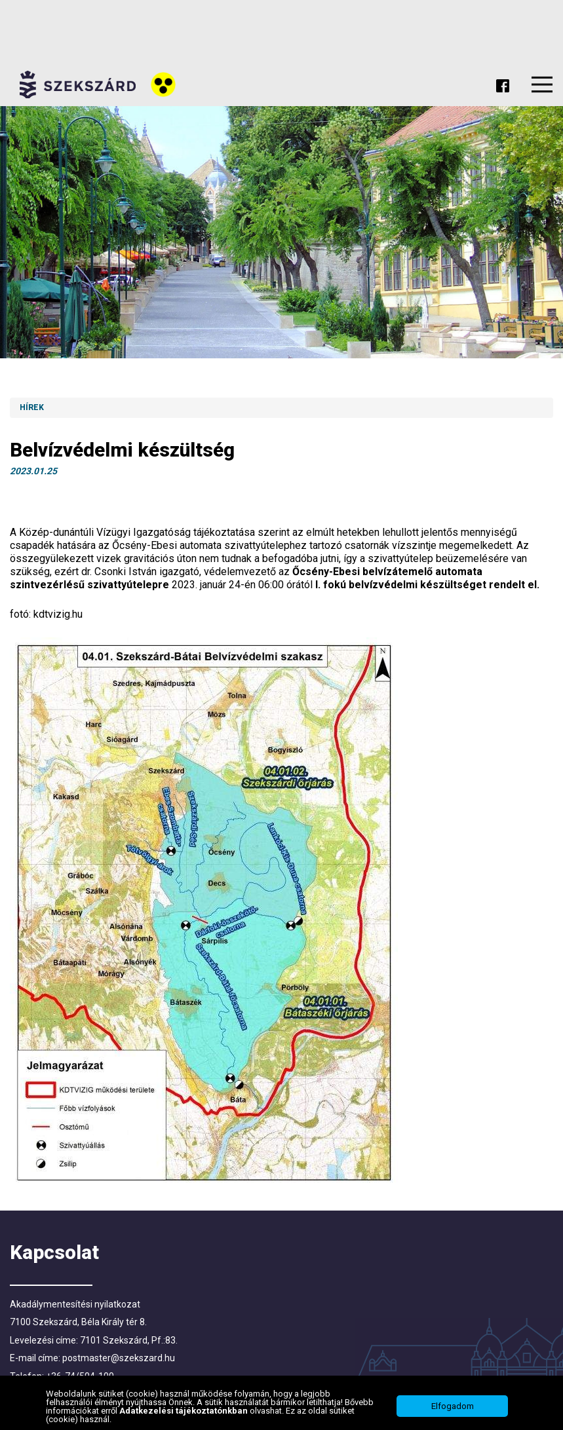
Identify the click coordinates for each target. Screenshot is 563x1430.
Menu (542, 84)
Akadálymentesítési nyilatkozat (75, 1304)
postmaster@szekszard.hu (118, 1358)
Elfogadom (452, 1406)
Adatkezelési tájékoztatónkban (184, 1411)
